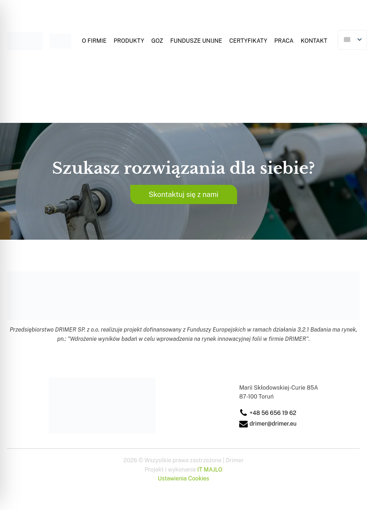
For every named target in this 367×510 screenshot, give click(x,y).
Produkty (129, 40)
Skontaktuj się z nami (183, 194)
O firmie (94, 40)
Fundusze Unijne (196, 40)
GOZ (157, 40)
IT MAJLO (209, 469)
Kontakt (314, 40)
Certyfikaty (248, 40)
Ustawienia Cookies (183, 478)
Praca (284, 40)
